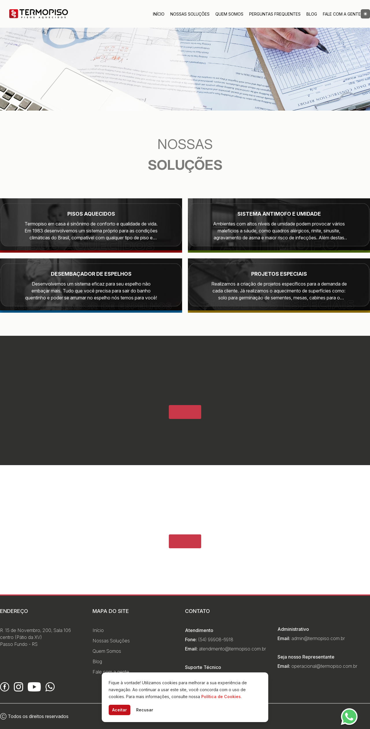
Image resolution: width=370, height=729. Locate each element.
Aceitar (119, 709)
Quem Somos (229, 14)
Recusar (144, 709)
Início (158, 14)
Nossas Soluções (190, 14)
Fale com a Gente (342, 14)
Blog (311, 14)
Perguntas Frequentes (275, 14)
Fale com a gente (110, 672)
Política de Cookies (221, 696)
